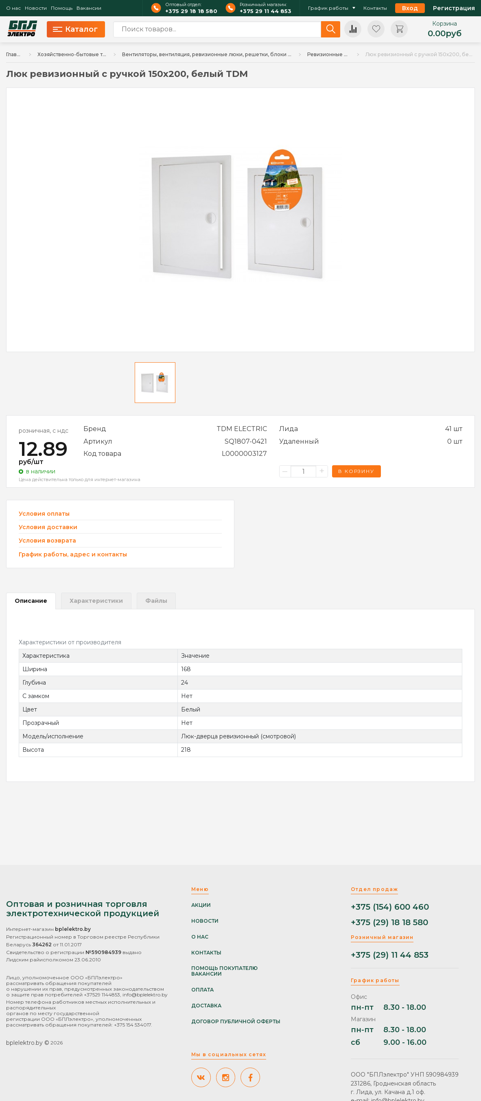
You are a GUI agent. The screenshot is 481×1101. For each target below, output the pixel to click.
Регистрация (454, 8)
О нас (13, 8)
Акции (201, 905)
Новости (36, 8)
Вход (410, 8)
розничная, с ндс (43, 430)
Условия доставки (48, 527)
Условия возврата (47, 540)
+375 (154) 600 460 (390, 907)
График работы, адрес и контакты (73, 554)
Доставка (206, 1006)
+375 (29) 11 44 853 (390, 955)
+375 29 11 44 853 (265, 11)
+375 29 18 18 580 (191, 11)
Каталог (75, 29)
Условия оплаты (44, 513)
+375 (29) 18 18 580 (389, 922)
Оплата (202, 990)
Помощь (61, 8)
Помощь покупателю (224, 968)
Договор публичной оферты (235, 1021)
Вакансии (89, 8)
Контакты (375, 8)
